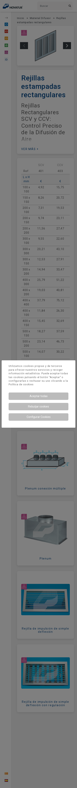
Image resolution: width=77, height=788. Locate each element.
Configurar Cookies (39, 417)
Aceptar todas (39, 396)
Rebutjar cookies (38, 406)
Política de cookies (21, 384)
